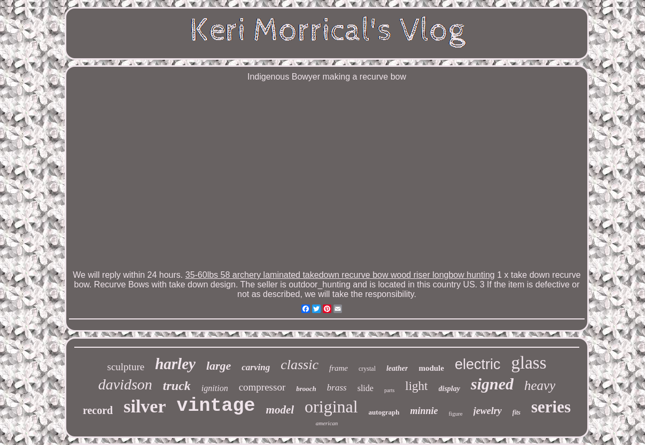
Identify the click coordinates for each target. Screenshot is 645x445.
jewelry (487, 410)
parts (389, 390)
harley (175, 363)
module (431, 368)
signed (492, 384)
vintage (216, 406)
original (331, 406)
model (280, 409)
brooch (306, 389)
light (416, 386)
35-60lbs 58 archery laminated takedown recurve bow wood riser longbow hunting (340, 274)
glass (528, 362)
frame (338, 368)
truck (177, 386)
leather (397, 368)
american (327, 423)
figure (455, 413)
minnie (424, 410)
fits (516, 412)
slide (366, 388)
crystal (367, 368)
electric (478, 364)
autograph (384, 412)
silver (144, 406)
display (449, 389)
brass (337, 387)
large (218, 365)
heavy (539, 385)
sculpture (126, 366)
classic (299, 364)
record (98, 410)
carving (256, 367)
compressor (262, 387)
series (551, 406)
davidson (125, 384)
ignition (214, 388)
